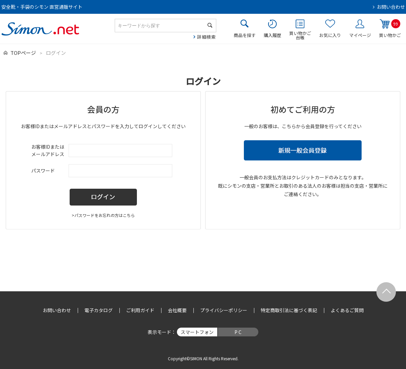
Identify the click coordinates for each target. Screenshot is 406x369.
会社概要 (177, 310)
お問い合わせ (391, 6)
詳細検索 (206, 37)
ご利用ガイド (140, 310)
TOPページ (23, 52)
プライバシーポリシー (223, 310)
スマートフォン (197, 332)
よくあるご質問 (347, 310)
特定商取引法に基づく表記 (289, 310)
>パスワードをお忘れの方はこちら (103, 215)
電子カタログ (98, 310)
